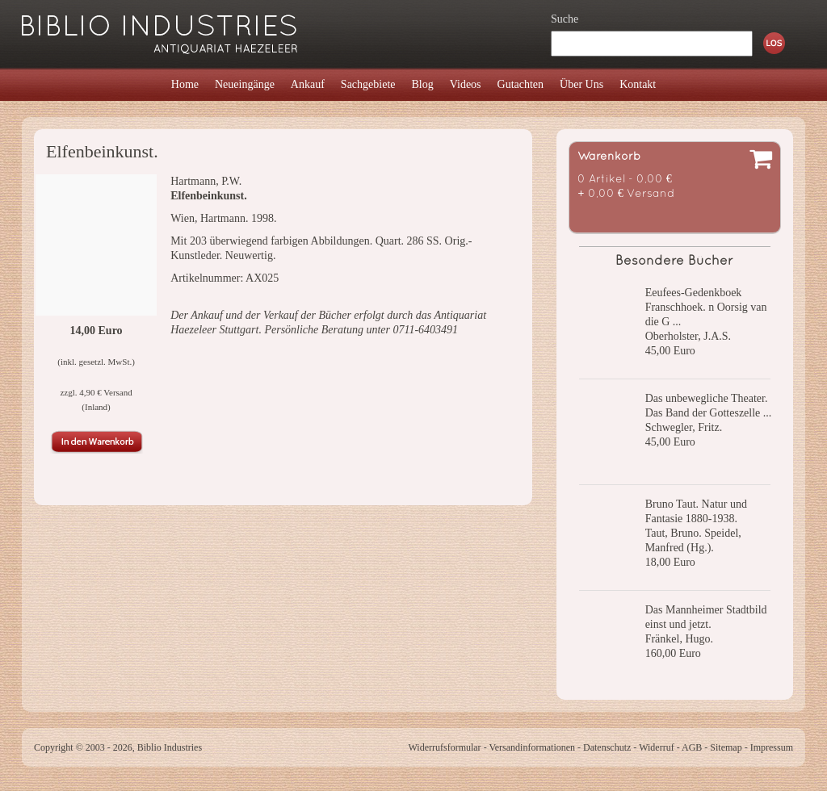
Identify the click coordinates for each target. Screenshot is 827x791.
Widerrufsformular (444, 747)
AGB (692, 747)
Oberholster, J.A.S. (688, 336)
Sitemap (725, 747)
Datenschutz (607, 747)
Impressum (771, 747)
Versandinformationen (532, 747)
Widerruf (656, 747)
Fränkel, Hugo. (679, 639)
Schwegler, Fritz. (683, 427)
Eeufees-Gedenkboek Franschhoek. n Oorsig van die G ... (706, 307)
